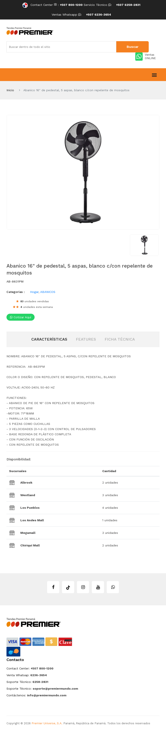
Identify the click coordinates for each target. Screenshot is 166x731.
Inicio (10, 90)
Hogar (34, 292)
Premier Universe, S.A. (47, 723)
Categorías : (15, 292)
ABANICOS (47, 292)
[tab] (49, 339)
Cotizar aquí (20, 317)
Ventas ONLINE (145, 56)
